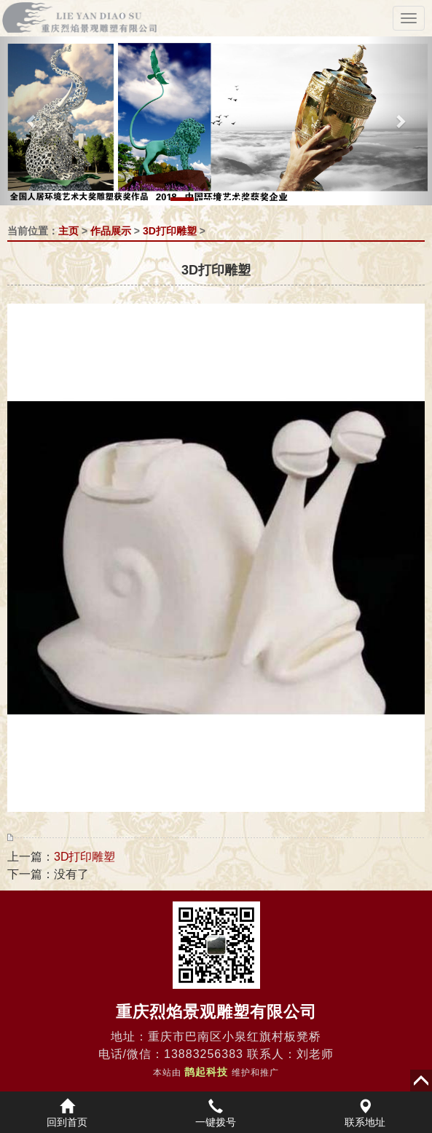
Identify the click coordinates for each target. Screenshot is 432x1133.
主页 (68, 231)
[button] (32, 120)
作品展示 (110, 231)
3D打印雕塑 (170, 231)
